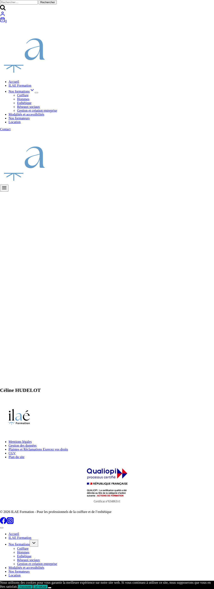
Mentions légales (20, 442)
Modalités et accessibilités (26, 114)
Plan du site (16, 457)
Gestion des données (23, 445)
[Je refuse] (49, 587)
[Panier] (3, 21)
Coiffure (23, 95)
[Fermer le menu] (1, 527)
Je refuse (40, 586)
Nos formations (19, 544)
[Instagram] (10, 523)
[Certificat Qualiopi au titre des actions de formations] (107, 484)
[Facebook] (3, 523)
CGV (12, 453)
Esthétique (24, 103)
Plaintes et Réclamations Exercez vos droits (38, 449)
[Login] (2, 15)
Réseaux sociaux (28, 107)
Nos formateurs (19, 118)
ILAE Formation (20, 85)
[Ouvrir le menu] (4, 188)
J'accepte (25, 586)
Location (15, 122)
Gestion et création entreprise (37, 110)
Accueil (14, 81)
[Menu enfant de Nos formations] (36, 92)
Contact (5, 129)
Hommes (23, 99)
